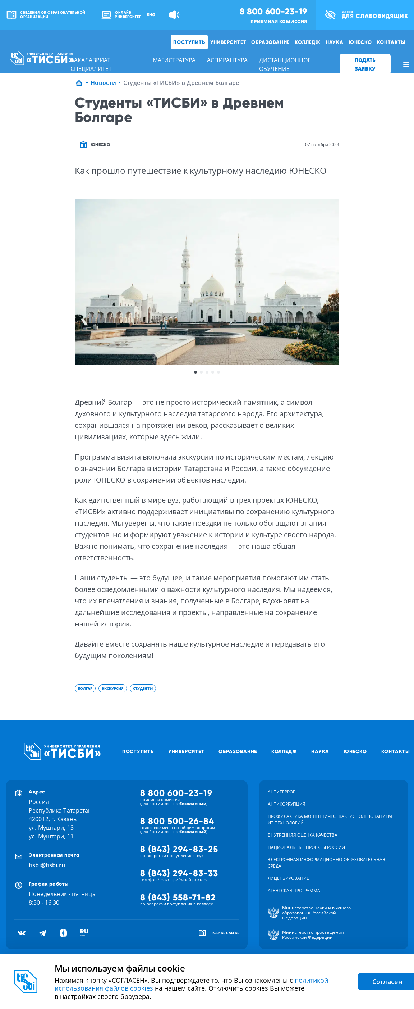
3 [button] (207, 372)
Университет (228, 42)
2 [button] (201, 372)
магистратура (174, 60)
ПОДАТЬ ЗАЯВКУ (365, 64)
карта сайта (225, 932)
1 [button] (195, 372)
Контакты (391, 42)
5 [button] (218, 372)
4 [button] (212, 372)
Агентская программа (294, 890)
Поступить (189, 42)
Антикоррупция (286, 804)
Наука (335, 42)
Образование (270, 42)
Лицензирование (288, 878)
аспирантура (227, 60)
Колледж (308, 42)
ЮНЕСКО (360, 42)
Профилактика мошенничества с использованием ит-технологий (330, 819)
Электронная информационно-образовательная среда (326, 862)
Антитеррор (281, 792)
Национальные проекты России (306, 847)
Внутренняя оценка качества (302, 835)
